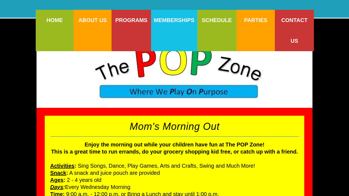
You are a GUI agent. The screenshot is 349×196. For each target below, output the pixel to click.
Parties (255, 20)
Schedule (217, 20)
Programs (131, 20)
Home (54, 20)
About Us (92, 20)
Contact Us (294, 30)
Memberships (174, 20)
